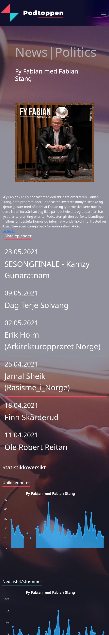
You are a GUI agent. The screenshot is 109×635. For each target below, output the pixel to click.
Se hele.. (8, 231)
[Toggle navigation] (103, 13)
